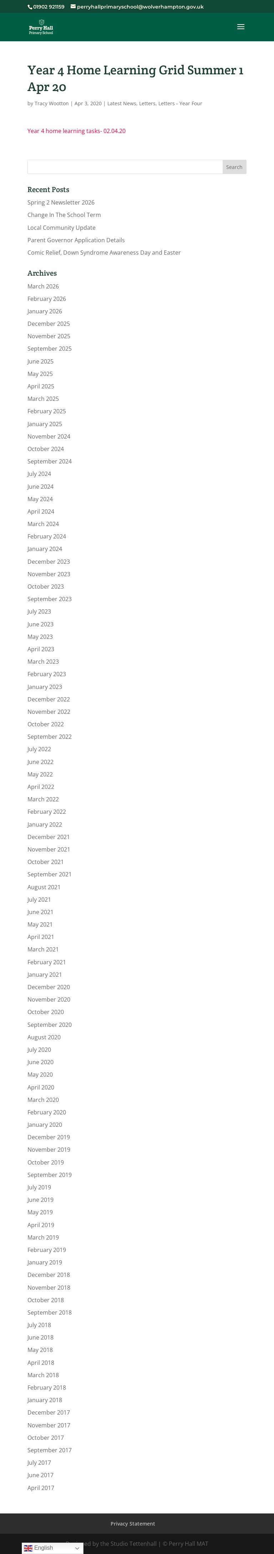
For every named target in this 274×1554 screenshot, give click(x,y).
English (38, 1548)
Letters (147, 103)
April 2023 (40, 649)
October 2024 (45, 449)
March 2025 (43, 399)
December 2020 (48, 987)
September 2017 (49, 1450)
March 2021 (43, 949)
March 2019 (43, 1237)
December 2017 (48, 1412)
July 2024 (39, 474)
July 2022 (39, 749)
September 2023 (49, 599)
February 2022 (46, 812)
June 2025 (40, 361)
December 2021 (48, 837)
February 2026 (46, 299)
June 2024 (40, 486)
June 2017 (40, 1475)
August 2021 (44, 887)
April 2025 (40, 386)
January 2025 (44, 424)
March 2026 (43, 286)
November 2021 (48, 849)
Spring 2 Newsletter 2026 (61, 202)
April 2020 (40, 1087)
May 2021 (40, 924)
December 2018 (48, 1275)
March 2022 (43, 799)
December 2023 (48, 562)
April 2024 (40, 511)
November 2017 (48, 1425)
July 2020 (39, 1050)
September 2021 (49, 874)
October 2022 (45, 724)
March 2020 (43, 1100)
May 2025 (40, 374)
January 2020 (44, 1125)
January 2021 (44, 974)
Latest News (121, 103)
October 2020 (45, 1012)
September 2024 (49, 461)
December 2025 (48, 324)
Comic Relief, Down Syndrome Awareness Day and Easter (104, 252)
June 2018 (40, 1337)
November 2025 (48, 336)
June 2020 (40, 1062)
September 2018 (49, 1312)
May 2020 (40, 1074)
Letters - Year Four (180, 103)
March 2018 (43, 1375)
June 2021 (40, 912)
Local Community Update (61, 228)
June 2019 (40, 1200)
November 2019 (48, 1149)
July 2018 (39, 1325)
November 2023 (48, 574)
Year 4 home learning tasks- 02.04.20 (76, 131)
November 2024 (48, 436)
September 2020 (49, 1025)
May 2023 (40, 637)
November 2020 (48, 999)
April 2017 (40, 1488)
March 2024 (43, 524)
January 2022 (44, 824)
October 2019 (45, 1162)
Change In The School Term (64, 215)
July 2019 (39, 1187)
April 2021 (40, 937)
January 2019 (44, 1262)
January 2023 (44, 687)
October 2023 (45, 586)
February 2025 (46, 411)
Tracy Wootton (52, 103)
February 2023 (46, 674)
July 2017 (39, 1463)
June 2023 (40, 624)
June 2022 (40, 762)
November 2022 (48, 712)
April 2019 (40, 1225)
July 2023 (39, 611)
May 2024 (40, 499)
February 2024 (46, 536)
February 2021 (46, 962)
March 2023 (43, 661)
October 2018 (45, 1300)
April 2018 (40, 1363)
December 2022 (48, 699)
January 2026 (44, 311)
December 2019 (48, 1137)
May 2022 (40, 774)
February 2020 (46, 1112)
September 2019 (49, 1175)
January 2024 (44, 549)
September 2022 (49, 737)
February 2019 (46, 1250)
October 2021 (45, 862)
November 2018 (48, 1288)
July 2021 (39, 899)
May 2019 (40, 1212)
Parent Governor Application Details (76, 240)
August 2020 (44, 1037)
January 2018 (44, 1400)
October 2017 (45, 1438)
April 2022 (40, 787)
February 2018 (46, 1387)
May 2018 (40, 1350)
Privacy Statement (133, 1523)
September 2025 (49, 348)
